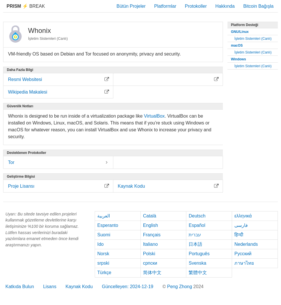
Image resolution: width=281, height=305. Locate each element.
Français (152, 234)
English (150, 225)
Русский (242, 253)
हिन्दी (238, 234)
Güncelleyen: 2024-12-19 (127, 286)
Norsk (103, 253)
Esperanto (107, 225)
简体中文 (152, 272)
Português (199, 253)
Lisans (49, 286)
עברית (195, 234)
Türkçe (104, 272)
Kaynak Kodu (79, 286)
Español (197, 225)
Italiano (150, 244)
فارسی (241, 225)
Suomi (103, 234)
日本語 (195, 244)
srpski (103, 263)
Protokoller (196, 6)
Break (26, 6)
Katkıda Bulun (19, 286)
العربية (103, 215)
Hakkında (225, 6)
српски (150, 263)
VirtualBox (154, 116)
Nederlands (246, 244)
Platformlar (165, 6)
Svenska (197, 263)
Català (149, 215)
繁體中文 (198, 272)
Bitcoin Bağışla (258, 6)
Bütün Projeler (130, 6)
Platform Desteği (244, 25)
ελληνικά (243, 215)
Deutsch (197, 215)
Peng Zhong (180, 286)
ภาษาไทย (244, 263)
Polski (149, 253)
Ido (100, 244)
